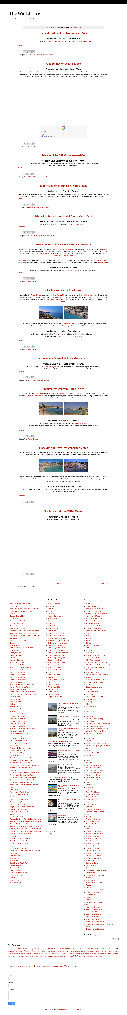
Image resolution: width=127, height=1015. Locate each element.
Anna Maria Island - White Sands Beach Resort (25, 609)
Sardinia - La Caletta (92, 836)
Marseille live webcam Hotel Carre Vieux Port (63, 216)
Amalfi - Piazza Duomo (93, 606)
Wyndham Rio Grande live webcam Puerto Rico (25, 851)
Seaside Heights (15, 870)
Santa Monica (14, 860)
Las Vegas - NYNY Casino (18, 741)
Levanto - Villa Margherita (94, 733)
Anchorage (13, 606)
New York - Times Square (18, 804)
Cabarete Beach (15, 618)
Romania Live (52, 831)
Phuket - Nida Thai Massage (57, 638)
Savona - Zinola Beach (93, 858)
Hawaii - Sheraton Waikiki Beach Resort (23, 684)
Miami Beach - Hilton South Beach (21, 760)
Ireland (63, 951)
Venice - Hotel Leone (92, 917)
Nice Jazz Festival (46, 326)
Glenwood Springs (16, 655)
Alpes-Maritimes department (88, 295)
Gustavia (13, 658)
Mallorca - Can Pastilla (93, 768)
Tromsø (88, 897)
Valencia (89, 900)
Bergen (88, 633)
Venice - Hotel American (93, 914)
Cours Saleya (23, 260)
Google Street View (25, 951)
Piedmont (44, 966)
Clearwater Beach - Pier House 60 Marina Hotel (25, 631)
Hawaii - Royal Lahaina (17, 675)
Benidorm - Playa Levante (94, 628)
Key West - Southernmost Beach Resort (23, 728)
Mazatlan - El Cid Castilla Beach (20, 748)
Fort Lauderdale (15, 645)
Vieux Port (56, 224)
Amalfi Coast (11, 966)
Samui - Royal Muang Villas (57, 658)
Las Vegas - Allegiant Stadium (19, 733)
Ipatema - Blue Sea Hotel (18, 709)
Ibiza (87, 704)
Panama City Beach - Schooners (20, 834)
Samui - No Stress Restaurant (57, 670)
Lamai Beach (90, 951)
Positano (49, 966)
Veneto (67, 966)
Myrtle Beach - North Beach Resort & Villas (24, 785)
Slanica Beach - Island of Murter (96, 870)
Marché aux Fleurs (90, 260)
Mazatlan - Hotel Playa (17, 750)
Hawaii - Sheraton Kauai (18, 680)
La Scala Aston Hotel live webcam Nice (63, 33)
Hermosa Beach (15, 697)
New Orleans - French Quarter (19, 792)
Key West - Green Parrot (18, 716)
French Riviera (36, 295)
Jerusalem (51, 614)
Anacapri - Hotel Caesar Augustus (97, 614)
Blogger (79, 1009)
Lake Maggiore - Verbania (94, 726)
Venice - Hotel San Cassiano (95, 922)
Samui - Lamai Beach (55, 665)
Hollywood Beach (15, 706)
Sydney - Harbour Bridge (56, 680)
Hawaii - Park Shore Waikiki (19, 672)
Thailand (48, 956)
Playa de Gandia (91, 797)
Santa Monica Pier (16, 865)
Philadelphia (14, 836)
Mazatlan (20, 953)
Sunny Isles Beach (16, 875)
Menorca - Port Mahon (93, 777)
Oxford (88, 782)
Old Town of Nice (71, 270)
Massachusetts (12, 953)
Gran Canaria (90, 694)
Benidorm (38, 949)
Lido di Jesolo (90, 736)
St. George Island (15, 856)
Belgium (33, 949)
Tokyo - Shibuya (53, 689)
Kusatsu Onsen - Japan (55, 616)
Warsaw (101, 956)
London (88, 741)
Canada (56, 949)
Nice (86, 249)
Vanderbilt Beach (15, 880)
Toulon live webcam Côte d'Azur (63, 388)
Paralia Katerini (91, 787)
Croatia (88, 949)
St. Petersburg (15, 956)
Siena (88, 868)
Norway (53, 953)
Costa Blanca (73, 949)
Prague (65, 953)
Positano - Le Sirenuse (93, 809)
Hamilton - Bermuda (16, 660)
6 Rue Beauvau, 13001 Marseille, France (41, 236)
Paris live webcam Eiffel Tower (63, 511)
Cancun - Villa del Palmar (18, 626)
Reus (87, 814)
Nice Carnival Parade (60, 326)
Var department (38, 393)
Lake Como (89, 716)
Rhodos (88, 816)
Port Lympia (59, 334)
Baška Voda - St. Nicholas (94, 626)
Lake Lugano (90, 721)
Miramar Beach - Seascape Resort (21, 768)
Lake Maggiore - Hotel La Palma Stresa (98, 724)
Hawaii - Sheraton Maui (17, 682)
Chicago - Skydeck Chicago (19, 628)
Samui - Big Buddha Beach (56, 650)
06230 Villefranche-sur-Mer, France (39, 177)
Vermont (96, 956)
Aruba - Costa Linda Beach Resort (21, 611)
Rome (88, 826)
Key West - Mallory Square (18, 721)
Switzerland (31, 956)
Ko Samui (81, 951)
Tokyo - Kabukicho (54, 687)
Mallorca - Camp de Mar (94, 765)
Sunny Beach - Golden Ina (94, 882)
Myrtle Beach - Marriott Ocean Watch (22, 782)
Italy (68, 951)
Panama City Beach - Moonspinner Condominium (26, 826)
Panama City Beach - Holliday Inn (21, 824)
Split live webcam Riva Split (95, 875)
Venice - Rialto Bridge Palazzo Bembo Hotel (100, 924)
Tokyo (50, 682)
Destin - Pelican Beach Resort (19, 640)
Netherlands (37, 953)
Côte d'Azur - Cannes (93, 658)
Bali (29, 949)
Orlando (12, 814)
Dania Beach (14, 638)
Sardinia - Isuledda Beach (94, 834)
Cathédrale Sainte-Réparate (63, 256)
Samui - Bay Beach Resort (56, 648)
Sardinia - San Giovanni (93, 856)
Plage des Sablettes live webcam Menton (63, 447)
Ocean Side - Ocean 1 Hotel (19, 812)
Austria (14, 949)
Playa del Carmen (16, 846)
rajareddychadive (62, 1009)
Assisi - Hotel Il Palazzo (93, 616)
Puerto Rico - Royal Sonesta (19, 848)
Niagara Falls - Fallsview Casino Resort (22, 807)
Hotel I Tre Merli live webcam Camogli (60, 778)
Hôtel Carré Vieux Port (79, 224)
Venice (74, 966)
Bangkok (51, 606)
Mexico (25, 954)
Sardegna (55, 966)
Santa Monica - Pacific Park (19, 863)
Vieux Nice (104, 249)
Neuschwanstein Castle (93, 780)
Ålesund (88, 604)
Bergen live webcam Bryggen (67, 765)
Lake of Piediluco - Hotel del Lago (97, 728)
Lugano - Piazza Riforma (94, 753)
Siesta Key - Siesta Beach (18, 873)
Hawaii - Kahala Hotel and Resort (20, 667)
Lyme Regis (90, 755)
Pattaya (50, 623)
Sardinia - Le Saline (92, 843)
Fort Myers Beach (16, 653)
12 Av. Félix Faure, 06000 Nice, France (40, 55)
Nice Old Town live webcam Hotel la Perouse (63, 244)
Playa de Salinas (91, 799)
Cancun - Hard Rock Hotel (18, 621)
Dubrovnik (89, 689)
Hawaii (53, 951)
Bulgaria (44, 949)
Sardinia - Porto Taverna (94, 853)
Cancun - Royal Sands (17, 623)
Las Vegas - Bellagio (16, 736)
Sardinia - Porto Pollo (93, 851)
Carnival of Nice (68, 324)
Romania (75, 953)
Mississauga (14, 770)
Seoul (50, 672)
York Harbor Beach (16, 882)
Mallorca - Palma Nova (93, 772)
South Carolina (107, 954)
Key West (13, 711)
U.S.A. (75, 956)
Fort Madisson (14, 650)
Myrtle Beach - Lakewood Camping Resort (23, 780)
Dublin (88, 684)
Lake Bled (89, 714)
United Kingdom (84, 956)
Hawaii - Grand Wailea (17, 662)
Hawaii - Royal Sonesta (17, 677)
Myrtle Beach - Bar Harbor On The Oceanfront (25, 772)
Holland (12, 704)
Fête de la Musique (81, 326)
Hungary (58, 951)
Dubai (50, 611)
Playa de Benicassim (92, 794)
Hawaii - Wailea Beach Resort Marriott (22, 692)
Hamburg (89, 702)
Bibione (88, 640)
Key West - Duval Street (18, 714)
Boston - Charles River (17, 616)
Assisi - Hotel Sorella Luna (94, 618)
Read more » (22, 46)
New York (13, 797)
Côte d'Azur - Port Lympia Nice (96, 667)
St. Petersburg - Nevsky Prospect (58, 640)
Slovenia (99, 953)
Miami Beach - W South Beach (20, 763)
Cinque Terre (90, 653)
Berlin (88, 635)
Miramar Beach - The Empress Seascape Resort (25, 765)
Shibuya (86, 953)
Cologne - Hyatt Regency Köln (95, 655)
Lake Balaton (90, 711)
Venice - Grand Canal (93, 912)
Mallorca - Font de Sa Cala (94, 770)
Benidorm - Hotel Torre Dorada (96, 631)
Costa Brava (81, 949)
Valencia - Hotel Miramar (94, 902)
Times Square (59, 956)
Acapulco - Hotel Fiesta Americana (21, 604)
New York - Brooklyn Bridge (19, 799)
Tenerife (88, 887)
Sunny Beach (90, 880)
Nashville (13, 787)
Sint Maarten (93, 953)
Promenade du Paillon (57, 41)
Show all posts (76, 27)
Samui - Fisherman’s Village (57, 662)
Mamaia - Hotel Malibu (93, 775)
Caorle (88, 648)
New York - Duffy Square (18, 802)
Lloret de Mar (90, 738)
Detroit (12, 643)
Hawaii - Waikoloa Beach (18, 689)
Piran (56, 953)
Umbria (62, 966)
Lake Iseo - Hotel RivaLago (95, 719)
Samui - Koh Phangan (55, 645)
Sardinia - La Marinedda (93, 838)
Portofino (89, 807)
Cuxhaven (89, 677)
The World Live (24, 13)
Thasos (54, 956)
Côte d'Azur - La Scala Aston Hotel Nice (99, 665)
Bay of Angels (56, 299)
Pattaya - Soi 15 (53, 631)
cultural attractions (34, 396)
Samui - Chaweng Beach (56, 655)
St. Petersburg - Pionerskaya (57, 643)
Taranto (88, 885)
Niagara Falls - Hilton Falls (18, 809)
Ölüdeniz (51, 621)
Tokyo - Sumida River (55, 697)
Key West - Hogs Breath (18, 719)
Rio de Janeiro (14, 853)
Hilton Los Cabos (15, 699)
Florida (110, 949)
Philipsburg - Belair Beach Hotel (20, 838)
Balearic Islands (22, 949)
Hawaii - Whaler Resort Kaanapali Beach (23, 694)
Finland (105, 949)
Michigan (31, 954)
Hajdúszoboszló (91, 699)
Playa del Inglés (91, 802)
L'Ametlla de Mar (91, 709)
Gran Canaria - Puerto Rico (95, 697)
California (50, 949)
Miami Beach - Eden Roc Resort (20, 758)
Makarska (89, 760)
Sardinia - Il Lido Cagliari (94, 831)
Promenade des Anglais (64, 249)
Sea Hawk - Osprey (16, 868)
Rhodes (70, 953)
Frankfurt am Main (92, 692)
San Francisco (14, 858)
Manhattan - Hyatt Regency (19, 794)
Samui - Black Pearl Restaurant (58, 653)
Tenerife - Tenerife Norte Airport (96, 890)
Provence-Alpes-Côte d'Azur (72, 336)
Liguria (37, 966)
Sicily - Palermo (91, 865)
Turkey (70, 956)
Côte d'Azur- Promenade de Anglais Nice (99, 670)
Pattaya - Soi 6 (53, 628)
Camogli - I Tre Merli (92, 645)
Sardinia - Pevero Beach (94, 846)
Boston (12, 614)
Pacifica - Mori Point (16, 816)
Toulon (66, 421)
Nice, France (32, 281)
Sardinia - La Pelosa (92, 841)
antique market (103, 262)
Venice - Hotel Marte (92, 919)
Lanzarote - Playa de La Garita (96, 731)
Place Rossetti (45, 253)
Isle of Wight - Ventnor (93, 706)
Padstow (89, 785)
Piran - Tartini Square (93, 792)
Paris (87, 790)
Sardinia (81, 954)
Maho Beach (14, 746)
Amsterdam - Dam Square (94, 609)
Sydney (50, 677)
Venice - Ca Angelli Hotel (94, 909)
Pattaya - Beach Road (55, 626)
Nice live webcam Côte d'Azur (63, 290)
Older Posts (104, 583)
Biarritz (88, 638)
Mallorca (116, 951)
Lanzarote (97, 951)
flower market (102, 260)
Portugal (61, 953)
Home (59, 583)
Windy (50, 834)
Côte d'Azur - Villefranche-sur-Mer (97, 675)
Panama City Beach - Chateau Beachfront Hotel (25, 821)
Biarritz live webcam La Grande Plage (63, 185)
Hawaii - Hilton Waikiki (17, 665)
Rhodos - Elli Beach (92, 821)
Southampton (90, 873)
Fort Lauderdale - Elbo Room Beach (21, 648)
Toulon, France (33, 439)
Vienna (88, 926)
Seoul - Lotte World (54, 675)
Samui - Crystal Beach (55, 660)
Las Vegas (104, 951)
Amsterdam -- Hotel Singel (94, 611)
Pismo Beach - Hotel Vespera (19, 843)
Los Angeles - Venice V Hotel (19, 743)
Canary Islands (64, 949)
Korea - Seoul (52, 618)
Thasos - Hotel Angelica (93, 892)
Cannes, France (33, 146)
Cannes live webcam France (63, 63)
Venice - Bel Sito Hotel (93, 907)
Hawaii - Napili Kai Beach (18, 670)
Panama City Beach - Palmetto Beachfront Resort (26, 819)
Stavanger (89, 878)
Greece (48, 951)
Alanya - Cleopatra (54, 604)
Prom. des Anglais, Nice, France (38, 380)
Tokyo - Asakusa (53, 684)
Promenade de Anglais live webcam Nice (63, 358)
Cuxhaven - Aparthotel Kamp (95, 680)
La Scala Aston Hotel (83, 41)
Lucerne (88, 748)
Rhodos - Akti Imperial (93, 819)
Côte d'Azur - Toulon (92, 672)
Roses (88, 829)
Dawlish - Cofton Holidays (94, 682)
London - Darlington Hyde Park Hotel (98, 746)
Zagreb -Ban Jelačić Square (95, 929)
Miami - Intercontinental (17, 755)
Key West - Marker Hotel (18, 724)
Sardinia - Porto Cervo (93, 848)
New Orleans (14, 790)
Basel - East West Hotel (93, 623)
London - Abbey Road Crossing (96, 743)
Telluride (13, 878)
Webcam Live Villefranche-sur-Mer (63, 155)
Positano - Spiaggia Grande (95, 812)
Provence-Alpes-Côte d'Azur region (61, 393)
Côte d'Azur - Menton (93, 660)
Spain (114, 954)
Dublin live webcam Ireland (94, 687)
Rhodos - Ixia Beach (92, 824)
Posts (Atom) (31, 586)
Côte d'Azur (57, 295)
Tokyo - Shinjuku (53, 694)
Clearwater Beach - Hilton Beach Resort (23, 633)
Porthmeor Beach (91, 804)
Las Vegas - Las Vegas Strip (19, 738)
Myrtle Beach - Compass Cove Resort (22, 775)
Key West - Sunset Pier (17, 731)
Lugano (88, 750)
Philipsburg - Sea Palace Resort (20, 841)
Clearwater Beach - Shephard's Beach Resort (24, 635)
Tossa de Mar (90, 895)
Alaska (10, 949)
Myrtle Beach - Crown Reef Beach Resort (23, 777)
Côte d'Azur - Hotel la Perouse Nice (97, 662)
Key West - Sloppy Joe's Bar (19, 726)
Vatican (88, 904)
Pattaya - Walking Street (56, 633)
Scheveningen (90, 860)
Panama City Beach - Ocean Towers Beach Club (25, 829)
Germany (11, 951)
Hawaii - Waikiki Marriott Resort (20, 687)
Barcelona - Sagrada (92, 621)
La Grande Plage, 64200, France (38, 207)
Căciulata (89, 650)
